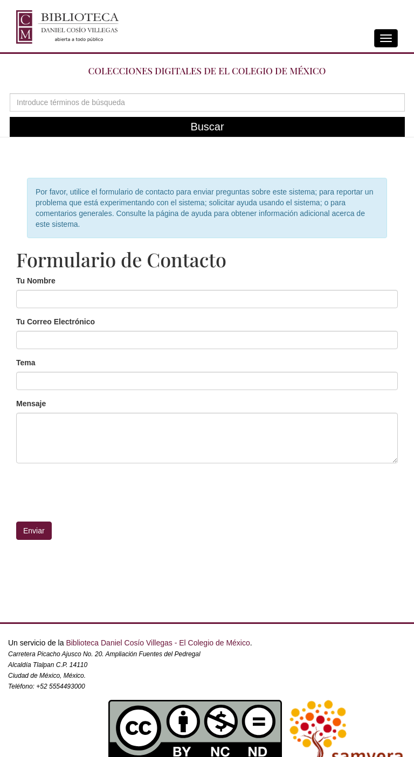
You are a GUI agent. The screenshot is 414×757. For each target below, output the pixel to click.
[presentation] (207, 492)
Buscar (207, 127)
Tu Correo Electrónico (55, 321)
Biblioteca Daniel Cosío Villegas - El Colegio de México (158, 642)
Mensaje (31, 403)
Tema (26, 362)
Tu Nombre (36, 280)
